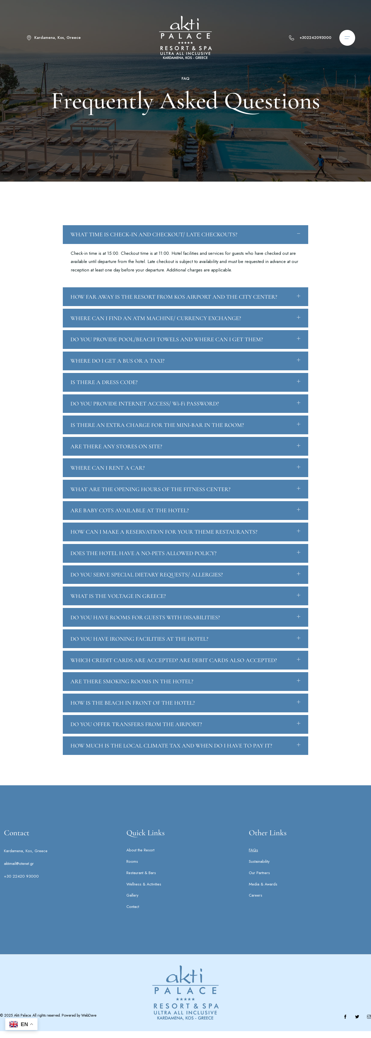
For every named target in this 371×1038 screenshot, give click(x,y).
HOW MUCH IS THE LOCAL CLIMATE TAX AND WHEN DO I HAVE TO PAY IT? (171, 763)
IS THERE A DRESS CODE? (104, 394)
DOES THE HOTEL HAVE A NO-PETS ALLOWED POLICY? (144, 568)
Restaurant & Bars (141, 880)
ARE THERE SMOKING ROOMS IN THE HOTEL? (132, 698)
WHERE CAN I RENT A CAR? (108, 481)
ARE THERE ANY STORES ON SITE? (116, 459)
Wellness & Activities (143, 891)
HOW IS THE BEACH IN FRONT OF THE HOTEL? (133, 719)
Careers (255, 902)
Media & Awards (263, 891)
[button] (185, 245)
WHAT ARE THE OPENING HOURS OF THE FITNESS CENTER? (151, 503)
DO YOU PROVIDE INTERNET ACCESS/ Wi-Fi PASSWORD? (145, 416)
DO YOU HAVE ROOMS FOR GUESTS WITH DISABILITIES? (145, 633)
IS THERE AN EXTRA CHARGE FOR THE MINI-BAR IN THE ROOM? (157, 438)
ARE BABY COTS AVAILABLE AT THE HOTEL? (130, 524)
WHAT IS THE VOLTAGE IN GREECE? (118, 611)
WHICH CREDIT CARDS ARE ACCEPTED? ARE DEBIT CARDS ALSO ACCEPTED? (174, 676)
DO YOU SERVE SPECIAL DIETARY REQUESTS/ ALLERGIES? (147, 589)
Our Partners (259, 880)
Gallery (132, 902)
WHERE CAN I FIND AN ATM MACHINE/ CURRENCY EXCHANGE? (156, 329)
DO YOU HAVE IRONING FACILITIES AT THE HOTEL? (139, 654)
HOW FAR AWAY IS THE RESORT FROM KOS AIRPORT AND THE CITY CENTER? (174, 308)
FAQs (253, 857)
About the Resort (140, 857)
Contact (132, 913)
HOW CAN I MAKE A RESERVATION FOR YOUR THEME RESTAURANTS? (164, 546)
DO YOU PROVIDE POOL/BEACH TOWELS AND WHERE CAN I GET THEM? (167, 351)
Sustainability (259, 868)
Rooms (132, 868)
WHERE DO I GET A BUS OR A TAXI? (118, 373)
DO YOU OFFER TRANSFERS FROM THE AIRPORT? (136, 741)
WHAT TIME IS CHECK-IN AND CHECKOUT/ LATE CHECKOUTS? (154, 245)
